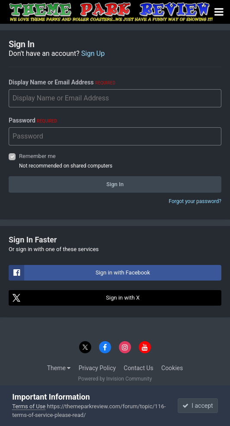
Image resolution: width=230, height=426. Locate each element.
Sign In (115, 184)
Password (33, 120)
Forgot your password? (195, 201)
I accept (197, 405)
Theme (59, 368)
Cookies (172, 368)
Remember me (37, 156)
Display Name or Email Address (62, 82)
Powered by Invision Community (115, 379)
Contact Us (138, 368)
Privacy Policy (97, 368)
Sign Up (93, 53)
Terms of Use (28, 406)
